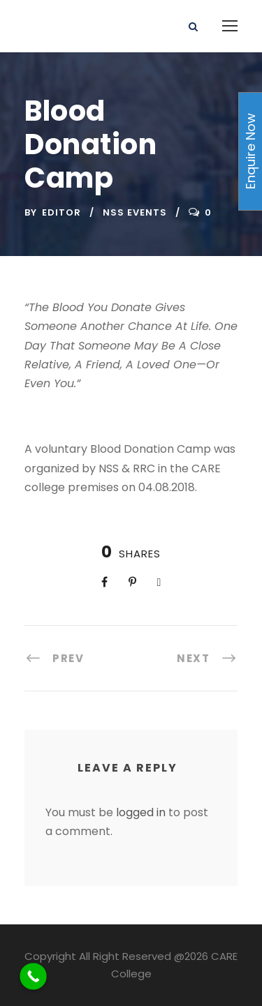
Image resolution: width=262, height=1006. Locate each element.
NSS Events (135, 212)
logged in (141, 812)
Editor (61, 212)
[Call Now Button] (33, 976)
